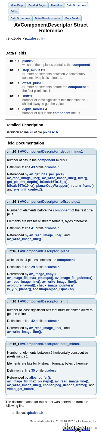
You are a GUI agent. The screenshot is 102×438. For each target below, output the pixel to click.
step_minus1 (32, 71)
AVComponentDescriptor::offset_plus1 (50, 202)
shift (25, 97)
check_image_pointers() (55, 286)
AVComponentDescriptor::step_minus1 (50, 345)
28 (31, 133)
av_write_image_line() (59, 179)
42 (33, 322)
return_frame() (82, 186)
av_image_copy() (42, 275)
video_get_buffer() (21, 390)
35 (33, 371)
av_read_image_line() (23, 179)
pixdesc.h (34, 39)
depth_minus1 (33, 110)
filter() (82, 179)
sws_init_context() (27, 190)
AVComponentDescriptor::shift (44, 302)
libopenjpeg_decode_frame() (65, 386)
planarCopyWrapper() (52, 186)
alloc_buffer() (39, 378)
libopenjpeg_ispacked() (57, 290)
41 (33, 229)
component (81, 65)
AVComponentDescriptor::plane (44, 252)
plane (26, 62)
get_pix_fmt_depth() (22, 183)
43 (33, 168)
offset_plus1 (32, 84)
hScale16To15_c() (53, 183)
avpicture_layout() (21, 286)
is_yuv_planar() (19, 290)
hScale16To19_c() (21, 186)
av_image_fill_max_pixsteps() (30, 279)
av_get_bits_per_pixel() (47, 175)
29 (33, 268)
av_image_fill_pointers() (73, 279)
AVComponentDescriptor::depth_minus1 (51, 152)
